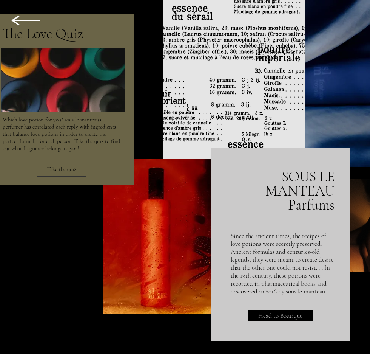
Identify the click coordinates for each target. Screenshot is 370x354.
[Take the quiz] (61, 169)
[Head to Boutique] (280, 315)
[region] (28, 67)
